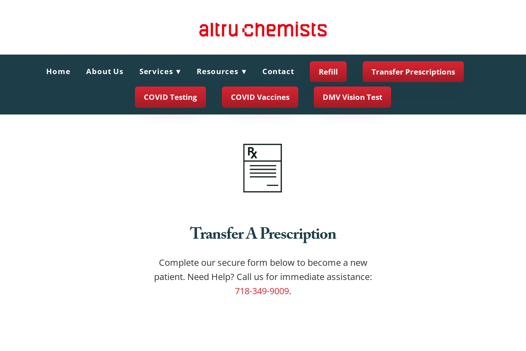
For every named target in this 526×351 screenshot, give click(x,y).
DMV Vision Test (352, 97)
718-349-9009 (262, 290)
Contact (278, 71)
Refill (328, 71)
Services (160, 71)
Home (58, 71)
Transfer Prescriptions (413, 71)
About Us (104, 71)
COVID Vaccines (260, 97)
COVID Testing (170, 97)
